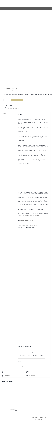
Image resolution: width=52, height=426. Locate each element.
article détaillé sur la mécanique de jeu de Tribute (29, 215)
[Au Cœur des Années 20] (13, 423)
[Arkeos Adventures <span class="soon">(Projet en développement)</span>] (38, 384)
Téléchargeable (16, 108)
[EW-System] (13, 384)
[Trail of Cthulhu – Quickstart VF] (38, 423)
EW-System (13, 409)
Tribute (9, 107)
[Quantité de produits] (7, 100)
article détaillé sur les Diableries (26, 220)
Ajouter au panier (16, 99)
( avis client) (10, 90)
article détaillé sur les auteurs (26, 222)
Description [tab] (4, 113)
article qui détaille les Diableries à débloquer (28, 225)
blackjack (32, 197)
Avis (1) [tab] (3, 115)
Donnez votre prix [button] (5, 412)
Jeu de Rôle (10, 108)
